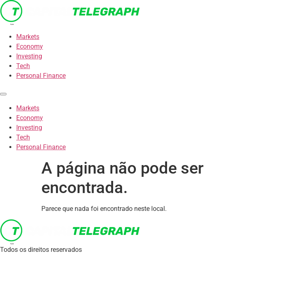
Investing (29, 56)
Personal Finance (41, 75)
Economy (29, 46)
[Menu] (3, 94)
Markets (27, 37)
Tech (23, 66)
